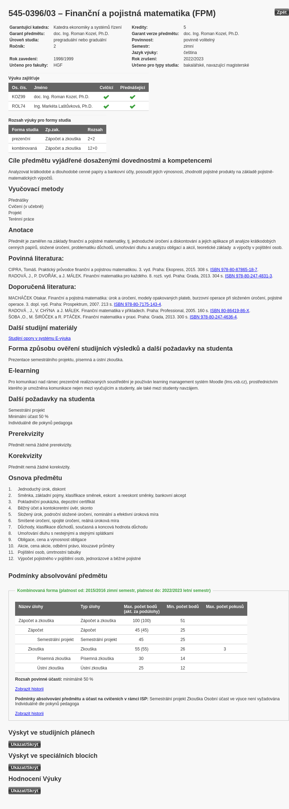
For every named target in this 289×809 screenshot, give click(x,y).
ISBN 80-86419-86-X (229, 310)
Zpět (282, 12)
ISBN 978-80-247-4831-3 (248, 276)
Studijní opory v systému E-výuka (39, 338)
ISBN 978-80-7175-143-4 (137, 304)
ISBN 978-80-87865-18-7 (233, 269)
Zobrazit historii (29, 689)
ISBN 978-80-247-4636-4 (213, 317)
